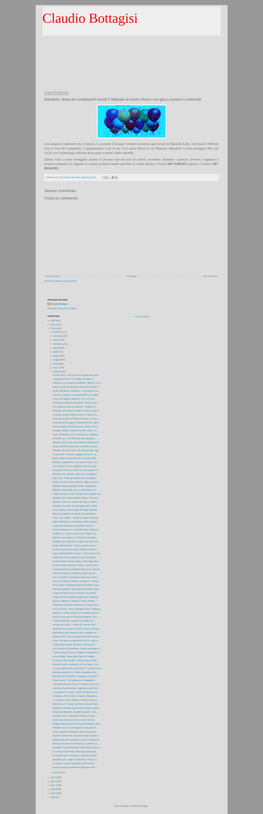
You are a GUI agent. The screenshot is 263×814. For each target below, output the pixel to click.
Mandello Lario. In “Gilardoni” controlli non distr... (74, 716)
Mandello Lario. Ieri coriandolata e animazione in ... (75, 728)
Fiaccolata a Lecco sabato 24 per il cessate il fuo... (75, 633)
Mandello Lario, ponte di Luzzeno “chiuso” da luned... (76, 629)
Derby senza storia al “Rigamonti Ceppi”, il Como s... (76, 419)
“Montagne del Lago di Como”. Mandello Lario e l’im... (76, 684)
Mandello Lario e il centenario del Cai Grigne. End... (75, 664)
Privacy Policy (143, 317)
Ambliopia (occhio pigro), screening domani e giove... (76, 422)
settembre (58, 344)
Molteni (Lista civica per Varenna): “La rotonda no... (75, 743)
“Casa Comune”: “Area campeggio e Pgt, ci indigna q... (77, 609)
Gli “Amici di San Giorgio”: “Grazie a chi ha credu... (75, 660)
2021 (53, 785)
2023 (53, 777)
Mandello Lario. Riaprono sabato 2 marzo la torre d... (76, 411)
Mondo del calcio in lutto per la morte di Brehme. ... (75, 557)
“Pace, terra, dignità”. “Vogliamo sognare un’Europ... (75, 518)
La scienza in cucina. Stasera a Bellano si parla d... (75, 700)
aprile (56, 364)
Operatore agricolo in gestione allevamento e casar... (76, 589)
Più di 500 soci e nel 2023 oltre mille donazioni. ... (74, 438)
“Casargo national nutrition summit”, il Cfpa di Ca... (75, 415)
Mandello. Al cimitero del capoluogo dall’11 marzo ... (75, 506)
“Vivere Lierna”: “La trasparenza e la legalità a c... (74, 680)
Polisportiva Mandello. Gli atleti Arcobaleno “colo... (75, 712)
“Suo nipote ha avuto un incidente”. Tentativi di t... (74, 407)
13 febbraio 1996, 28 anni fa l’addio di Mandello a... (75, 696)
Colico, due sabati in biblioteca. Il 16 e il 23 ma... (74, 399)
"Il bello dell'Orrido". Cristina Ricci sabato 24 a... (74, 621)
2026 (53, 320)
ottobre (56, 340)
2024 (53, 328)
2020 (53, 789)
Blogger (144, 806)
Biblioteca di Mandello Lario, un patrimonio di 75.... (75, 490)
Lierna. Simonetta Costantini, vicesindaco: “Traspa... (76, 581)
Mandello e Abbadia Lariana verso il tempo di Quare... (76, 708)
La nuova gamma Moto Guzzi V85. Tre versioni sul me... (77, 668)
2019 (53, 793)
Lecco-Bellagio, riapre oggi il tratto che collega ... (74, 656)
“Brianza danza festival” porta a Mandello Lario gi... (75, 446)
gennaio (57, 772)
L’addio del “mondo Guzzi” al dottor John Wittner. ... (75, 593)
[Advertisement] (131, 61)
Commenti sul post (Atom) (65, 281)
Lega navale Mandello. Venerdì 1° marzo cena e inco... (77, 553)
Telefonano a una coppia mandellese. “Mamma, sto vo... (77, 383)
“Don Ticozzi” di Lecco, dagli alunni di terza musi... (75, 466)
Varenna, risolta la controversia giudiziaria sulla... (74, 767)
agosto (56, 348)
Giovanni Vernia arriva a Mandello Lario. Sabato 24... (76, 529)
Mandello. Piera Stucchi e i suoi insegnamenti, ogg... (76, 450)
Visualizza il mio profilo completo (62, 308)
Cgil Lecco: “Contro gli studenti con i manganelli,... (75, 478)
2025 (53, 324)
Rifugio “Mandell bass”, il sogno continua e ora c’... (75, 545)
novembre (58, 336)
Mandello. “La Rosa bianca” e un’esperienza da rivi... (76, 613)
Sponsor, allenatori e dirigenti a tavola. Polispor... (74, 601)
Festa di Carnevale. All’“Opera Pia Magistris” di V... (75, 617)
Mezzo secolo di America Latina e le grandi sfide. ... (75, 458)
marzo (56, 368)
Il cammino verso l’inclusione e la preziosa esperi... (75, 755)
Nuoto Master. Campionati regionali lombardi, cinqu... (76, 585)
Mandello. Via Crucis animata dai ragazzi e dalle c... (75, 502)
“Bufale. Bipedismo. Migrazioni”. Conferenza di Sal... (76, 391)
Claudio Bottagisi (90, 18)
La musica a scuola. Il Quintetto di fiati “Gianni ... (74, 763)
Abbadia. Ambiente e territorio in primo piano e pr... (75, 430)
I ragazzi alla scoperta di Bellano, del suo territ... (74, 644)
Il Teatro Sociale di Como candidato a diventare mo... (76, 652)
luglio (55, 352)
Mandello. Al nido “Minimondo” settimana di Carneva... (76, 747)
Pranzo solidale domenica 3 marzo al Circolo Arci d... (76, 565)
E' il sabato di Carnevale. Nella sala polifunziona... (75, 751)
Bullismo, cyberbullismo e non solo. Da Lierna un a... (76, 462)
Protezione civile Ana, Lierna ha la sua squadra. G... (75, 470)
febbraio (57, 371)
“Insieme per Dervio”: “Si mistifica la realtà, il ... (73, 379)
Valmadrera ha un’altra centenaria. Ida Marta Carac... (76, 605)
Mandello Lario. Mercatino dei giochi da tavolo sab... (75, 541)
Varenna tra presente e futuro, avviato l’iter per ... (74, 720)
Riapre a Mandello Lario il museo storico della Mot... (75, 434)
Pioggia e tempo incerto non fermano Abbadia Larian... (77, 724)
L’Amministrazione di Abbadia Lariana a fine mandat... (76, 569)
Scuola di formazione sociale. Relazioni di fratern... (75, 549)
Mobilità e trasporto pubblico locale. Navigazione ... (75, 486)
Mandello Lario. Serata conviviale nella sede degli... (75, 704)
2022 (53, 781)
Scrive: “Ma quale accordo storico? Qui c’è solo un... (75, 640)
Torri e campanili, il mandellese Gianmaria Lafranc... (75, 577)
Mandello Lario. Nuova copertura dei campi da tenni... (76, 636)
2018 (53, 797)
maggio (56, 360)
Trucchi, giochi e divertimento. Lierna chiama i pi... (75, 732)
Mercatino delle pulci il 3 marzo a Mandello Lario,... (75, 672)
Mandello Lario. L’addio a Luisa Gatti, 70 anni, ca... (75, 759)
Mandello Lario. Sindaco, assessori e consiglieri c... (75, 474)
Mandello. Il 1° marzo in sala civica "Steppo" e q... (74, 533)
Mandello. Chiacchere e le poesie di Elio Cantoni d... (76, 736)
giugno (56, 356)
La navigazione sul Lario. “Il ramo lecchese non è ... (75, 692)
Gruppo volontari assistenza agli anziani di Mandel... (76, 597)
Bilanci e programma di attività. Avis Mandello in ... (75, 514)
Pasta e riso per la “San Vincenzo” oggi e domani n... (76, 482)
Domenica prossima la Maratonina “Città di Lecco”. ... (76, 403)
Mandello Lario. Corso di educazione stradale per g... (76, 442)
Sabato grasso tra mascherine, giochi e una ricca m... (76, 740)
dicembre (57, 332)
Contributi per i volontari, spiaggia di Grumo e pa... (75, 454)
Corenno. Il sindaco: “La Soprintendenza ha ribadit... (76, 395)
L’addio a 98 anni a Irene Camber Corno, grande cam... (77, 494)
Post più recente (52, 276)
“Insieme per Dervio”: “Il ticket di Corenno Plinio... (74, 625)
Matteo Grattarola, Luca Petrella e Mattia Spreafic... (75, 522)
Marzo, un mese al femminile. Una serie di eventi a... (76, 387)
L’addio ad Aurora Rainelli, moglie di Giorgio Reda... (75, 688)
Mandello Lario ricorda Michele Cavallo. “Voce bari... (75, 498)
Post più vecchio (210, 276)
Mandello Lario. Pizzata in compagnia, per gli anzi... (75, 676)
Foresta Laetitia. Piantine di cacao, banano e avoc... (75, 426)
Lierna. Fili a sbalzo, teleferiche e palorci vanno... (74, 573)
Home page (131, 276)
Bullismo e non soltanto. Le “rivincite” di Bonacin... (74, 537)
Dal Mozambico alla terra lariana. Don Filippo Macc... (76, 561)
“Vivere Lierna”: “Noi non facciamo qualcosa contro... (76, 375)
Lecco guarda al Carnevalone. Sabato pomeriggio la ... (77, 648)
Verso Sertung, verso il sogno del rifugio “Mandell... (75, 510)
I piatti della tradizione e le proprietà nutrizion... (73, 526)
